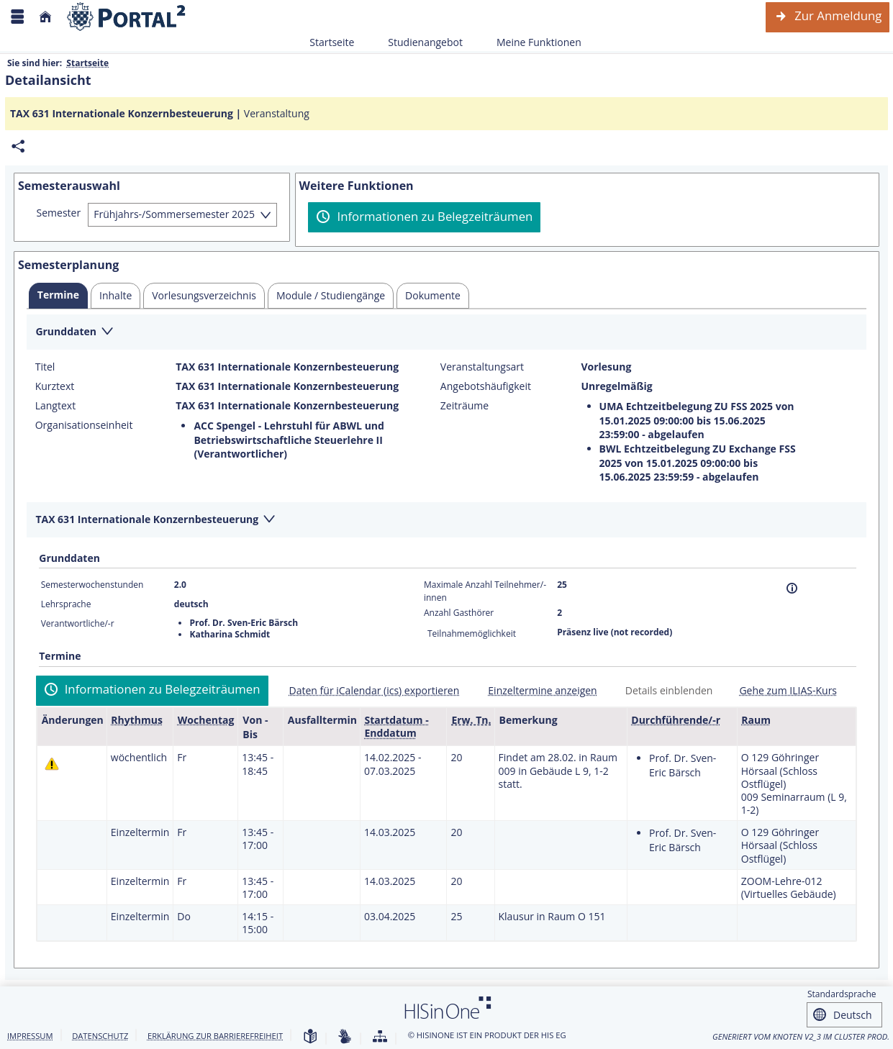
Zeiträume (464, 405)
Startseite (331, 42)
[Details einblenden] (663, 690)
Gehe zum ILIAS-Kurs (788, 690)
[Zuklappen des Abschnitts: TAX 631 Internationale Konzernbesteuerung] (446, 520)
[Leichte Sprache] (310, 1037)
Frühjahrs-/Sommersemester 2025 (174, 214)
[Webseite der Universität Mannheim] (126, 17)
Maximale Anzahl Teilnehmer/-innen (485, 591)
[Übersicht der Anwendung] (380, 1037)
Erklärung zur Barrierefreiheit (215, 1035)
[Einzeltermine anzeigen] (536, 690)
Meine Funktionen (531, 42)
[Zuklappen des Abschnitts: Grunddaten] (446, 332)
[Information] (792, 588)
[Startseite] (45, 17)
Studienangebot (417, 42)
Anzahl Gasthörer (459, 613)
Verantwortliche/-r (77, 623)
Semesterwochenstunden (92, 584)
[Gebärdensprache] (344, 1037)
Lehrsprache (66, 604)
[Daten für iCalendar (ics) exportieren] (369, 690)
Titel (45, 366)
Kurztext (55, 386)
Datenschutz (100, 1035)
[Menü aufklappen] (17, 16)
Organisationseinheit (84, 425)
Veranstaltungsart (482, 366)
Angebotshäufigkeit (485, 386)
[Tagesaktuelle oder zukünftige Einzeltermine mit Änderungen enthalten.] (52, 763)
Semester (59, 212)
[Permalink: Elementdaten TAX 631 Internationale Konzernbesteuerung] (18, 146)
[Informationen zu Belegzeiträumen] (424, 217)
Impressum (30, 1035)
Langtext (55, 405)
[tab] (58, 296)
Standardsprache (841, 994)
